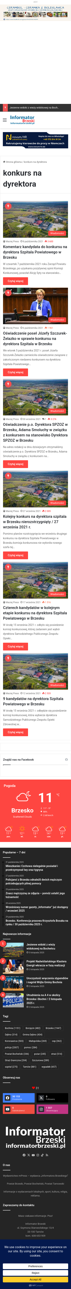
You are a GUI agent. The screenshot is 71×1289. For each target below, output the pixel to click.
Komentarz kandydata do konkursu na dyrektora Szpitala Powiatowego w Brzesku (35, 252)
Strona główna (12, 161)
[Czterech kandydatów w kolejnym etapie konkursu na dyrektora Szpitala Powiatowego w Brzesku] (35, 580)
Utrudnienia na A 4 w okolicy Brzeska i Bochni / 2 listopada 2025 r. (44, 999)
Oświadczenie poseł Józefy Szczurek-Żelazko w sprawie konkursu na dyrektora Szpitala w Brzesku (35, 338)
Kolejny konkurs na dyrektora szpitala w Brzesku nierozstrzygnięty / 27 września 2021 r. (34, 521)
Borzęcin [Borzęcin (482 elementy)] (33, 1028)
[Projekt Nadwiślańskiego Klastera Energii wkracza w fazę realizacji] (13, 967)
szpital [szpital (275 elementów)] (11, 1066)
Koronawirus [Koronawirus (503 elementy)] (14, 1041)
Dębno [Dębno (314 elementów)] (11, 1034)
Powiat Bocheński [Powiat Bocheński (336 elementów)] (17, 1054)
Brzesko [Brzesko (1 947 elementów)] (53, 1028)
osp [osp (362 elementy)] (57, 1041)
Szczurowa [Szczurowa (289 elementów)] (40, 1060)
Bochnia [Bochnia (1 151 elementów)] (12, 1028)
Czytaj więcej (15, 281)
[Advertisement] (35, 78)
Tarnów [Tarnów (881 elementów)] (29, 1066)
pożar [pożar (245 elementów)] (40, 1054)
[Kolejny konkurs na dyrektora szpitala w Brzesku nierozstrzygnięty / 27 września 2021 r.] (35, 489)
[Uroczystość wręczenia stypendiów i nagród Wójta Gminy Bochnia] (13, 983)
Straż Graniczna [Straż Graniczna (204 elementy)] (16, 1060)
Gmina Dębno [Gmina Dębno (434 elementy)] (32, 1034)
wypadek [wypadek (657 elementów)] (49, 1066)
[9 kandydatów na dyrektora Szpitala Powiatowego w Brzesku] (35, 671)
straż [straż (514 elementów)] (56, 1054)
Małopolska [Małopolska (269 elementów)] (38, 1041)
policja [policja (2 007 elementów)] (12, 1047)
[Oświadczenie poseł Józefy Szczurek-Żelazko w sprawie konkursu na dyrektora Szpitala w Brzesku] (35, 306)
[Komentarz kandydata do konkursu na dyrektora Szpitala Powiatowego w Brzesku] (35, 219)
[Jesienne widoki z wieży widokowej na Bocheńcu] (13, 950)
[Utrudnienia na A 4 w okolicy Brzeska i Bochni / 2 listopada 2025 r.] (13, 1000)
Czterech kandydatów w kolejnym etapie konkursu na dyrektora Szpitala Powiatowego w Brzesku (35, 613)
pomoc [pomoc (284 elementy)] (30, 1047)
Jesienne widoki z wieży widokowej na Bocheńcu (36, 107)
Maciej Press (12, 241)
